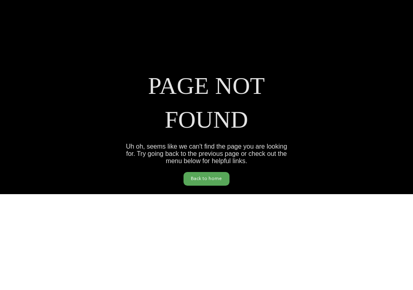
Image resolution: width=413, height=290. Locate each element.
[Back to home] (206, 179)
